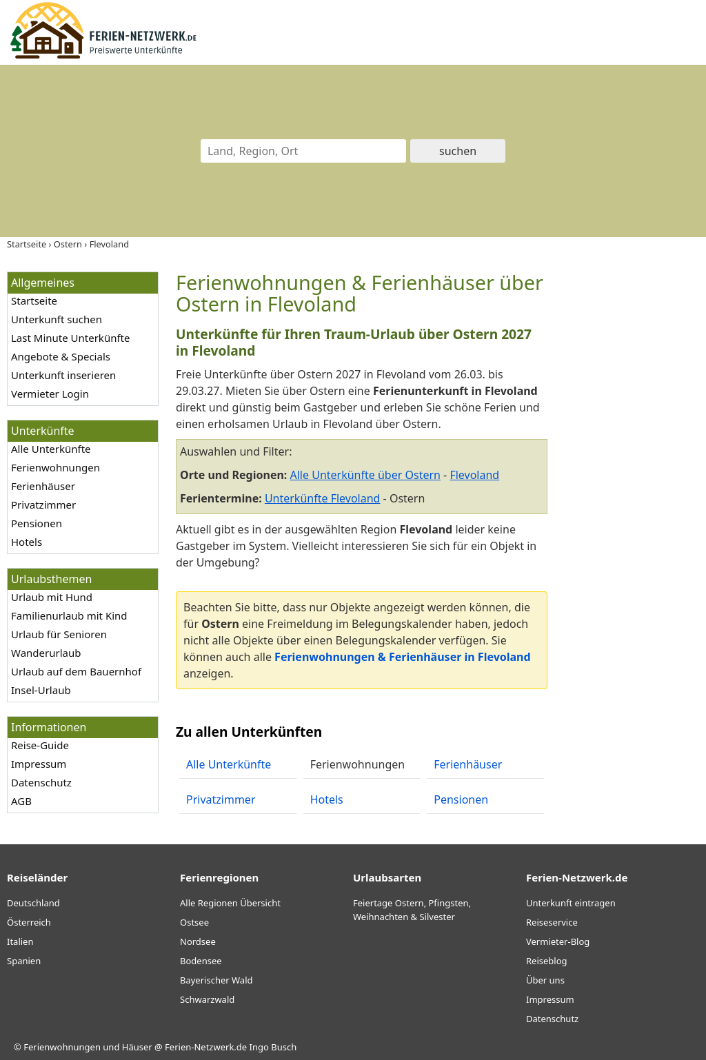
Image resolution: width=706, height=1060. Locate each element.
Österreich (29, 922)
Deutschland (33, 903)
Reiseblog (546, 961)
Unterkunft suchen (56, 319)
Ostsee (194, 922)
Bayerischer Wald (216, 980)
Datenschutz (41, 782)
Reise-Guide (40, 745)
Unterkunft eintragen (571, 903)
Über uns (545, 980)
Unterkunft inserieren (63, 375)
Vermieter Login (50, 393)
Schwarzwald (207, 999)
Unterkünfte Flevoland (323, 498)
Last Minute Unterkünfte (70, 338)
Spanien (24, 961)
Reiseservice (552, 922)
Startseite (34, 300)
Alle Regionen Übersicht (230, 903)
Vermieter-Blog (557, 941)
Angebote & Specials (60, 356)
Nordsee (198, 941)
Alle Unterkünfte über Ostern (365, 474)
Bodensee (201, 961)
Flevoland (474, 474)
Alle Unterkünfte (51, 449)
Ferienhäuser (43, 486)
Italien (20, 941)
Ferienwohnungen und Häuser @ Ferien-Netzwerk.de (135, 1047)
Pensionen (36, 523)
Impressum (38, 764)
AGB (21, 801)
